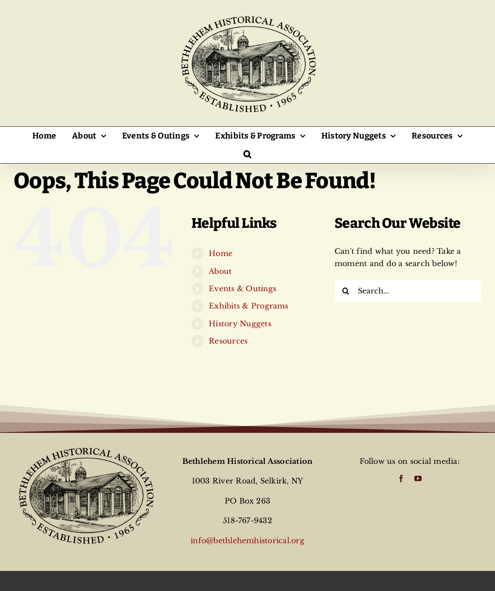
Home (220, 253)
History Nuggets (240, 323)
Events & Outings (242, 288)
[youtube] (418, 478)
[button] (247, 154)
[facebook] (401, 478)
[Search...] (408, 290)
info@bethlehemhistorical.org (247, 540)
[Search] (346, 290)
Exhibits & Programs (249, 305)
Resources (228, 340)
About (220, 271)
